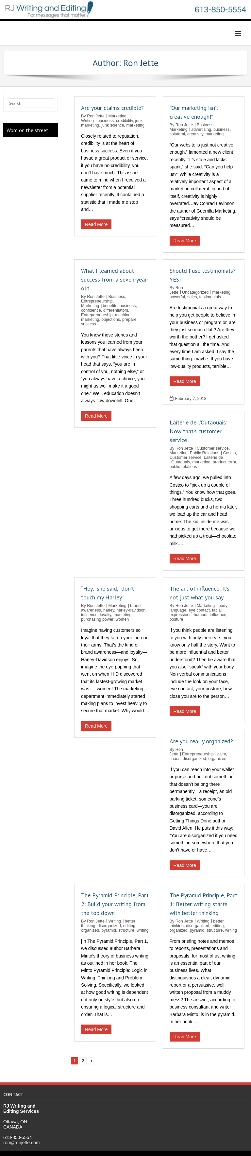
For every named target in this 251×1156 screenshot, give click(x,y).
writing (142, 930)
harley (108, 610)
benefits (110, 305)
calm (221, 754)
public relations (183, 466)
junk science (112, 125)
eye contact (199, 610)
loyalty (105, 615)
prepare (129, 319)
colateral (177, 134)
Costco (229, 453)
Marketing (117, 116)
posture (176, 619)
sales (192, 297)
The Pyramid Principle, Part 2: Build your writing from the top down (115, 904)
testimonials (210, 297)
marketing (135, 125)
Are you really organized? (201, 741)
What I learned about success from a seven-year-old (115, 279)
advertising (201, 129)
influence (89, 615)
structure (126, 930)
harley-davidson (130, 610)
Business (205, 125)
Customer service (213, 448)
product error (224, 462)
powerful (177, 297)
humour (201, 615)
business (105, 120)
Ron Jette (96, 116)
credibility (124, 120)
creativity (195, 134)
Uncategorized (195, 292)
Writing (87, 120)
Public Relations (204, 453)
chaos (175, 758)
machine (123, 315)
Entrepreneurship (97, 301)
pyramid (108, 930)
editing (129, 925)
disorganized (194, 758)
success (88, 324)
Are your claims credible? (112, 108)
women (122, 619)
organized (217, 758)
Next (91, 1060)
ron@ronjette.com (21, 1142)
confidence (91, 310)
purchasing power (97, 619)
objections (110, 319)
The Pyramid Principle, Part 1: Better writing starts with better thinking (203, 904)
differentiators (115, 310)
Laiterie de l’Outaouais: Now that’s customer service (198, 431)
